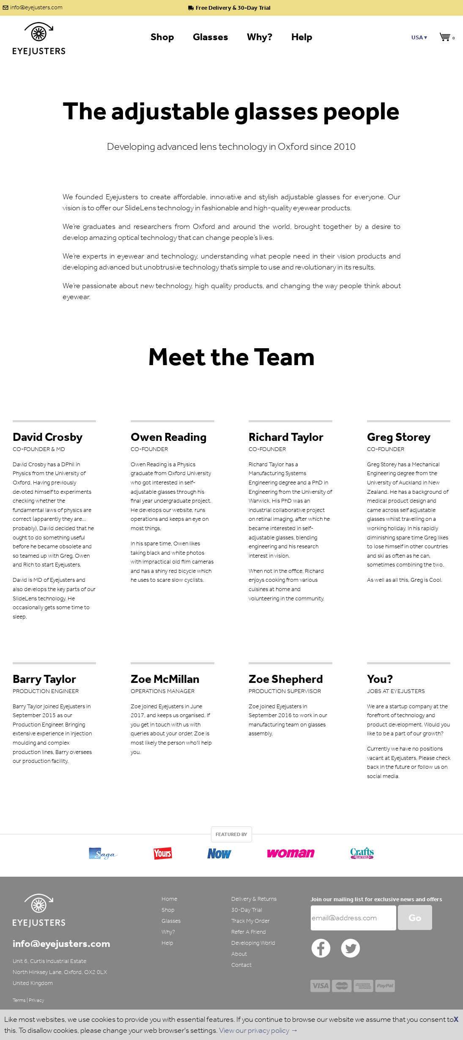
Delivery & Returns (254, 898)
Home (169, 898)
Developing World (253, 942)
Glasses (171, 920)
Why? (168, 931)
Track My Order (250, 920)
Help (167, 942)
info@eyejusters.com (36, 7)
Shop (168, 909)
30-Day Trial (246, 909)
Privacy (36, 1000)
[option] (231, 851)
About (239, 953)
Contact (241, 964)
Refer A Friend (248, 931)
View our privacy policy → (258, 1030)
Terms (19, 1000)
